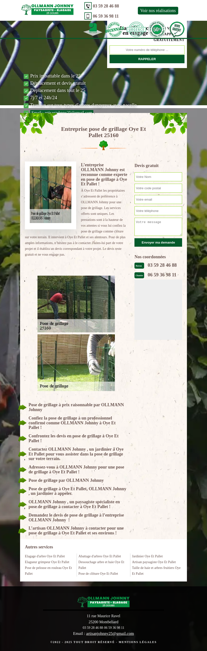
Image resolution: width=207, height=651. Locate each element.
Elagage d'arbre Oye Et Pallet (45, 556)
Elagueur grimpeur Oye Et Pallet (47, 562)
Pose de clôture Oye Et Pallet (98, 573)
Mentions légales (138, 642)
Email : (61, 112)
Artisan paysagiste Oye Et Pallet (154, 562)
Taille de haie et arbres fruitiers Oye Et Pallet (156, 570)
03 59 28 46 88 (106, 6)
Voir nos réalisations (158, 10)
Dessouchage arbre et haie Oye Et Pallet (101, 565)
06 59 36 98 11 (106, 16)
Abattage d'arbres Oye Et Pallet (99, 556)
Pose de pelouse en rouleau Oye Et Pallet (48, 570)
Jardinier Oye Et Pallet (147, 556)
